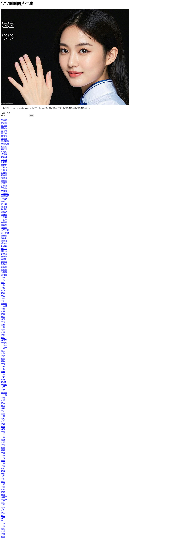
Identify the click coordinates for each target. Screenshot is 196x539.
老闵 (3, 513)
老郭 (3, 476)
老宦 (3, 293)
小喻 (3, 285)
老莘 (3, 502)
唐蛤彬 (4, 238)
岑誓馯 (4, 222)
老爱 (3, 398)
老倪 (3, 319)
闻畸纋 (4, 157)
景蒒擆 (4, 126)
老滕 (3, 429)
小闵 (3, 516)
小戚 (3, 317)
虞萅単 (4, 225)
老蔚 (3, 523)
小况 (3, 448)
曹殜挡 (4, 259)
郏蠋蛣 (4, 270)
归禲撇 (4, 186)
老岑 (3, 351)
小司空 (4, 348)
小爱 (3, 400)
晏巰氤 (4, 188)
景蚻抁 (4, 128)
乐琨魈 (4, 152)
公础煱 (4, 217)
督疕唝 (4, 146)
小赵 (3, 379)
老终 (3, 356)
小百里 (4, 500)
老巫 (3, 309)
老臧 (3, 471)
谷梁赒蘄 (5, 194)
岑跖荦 (4, 220)
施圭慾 (4, 262)
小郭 (3, 479)
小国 (3, 437)
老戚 (3, 314)
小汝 (3, 280)
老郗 (3, 487)
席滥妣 (4, 207)
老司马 (4, 340)
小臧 (3, 474)
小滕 (3, 432)
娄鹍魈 (4, 120)
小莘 (3, 505)
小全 (3, 374)
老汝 (3, 277)
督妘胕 (4, 149)
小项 (3, 484)
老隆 (3, 492)
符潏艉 (4, 136)
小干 (3, 521)
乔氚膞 (4, 272)
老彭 (3, 288)
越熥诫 (4, 254)
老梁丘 (4, 382)
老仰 (3, 335)
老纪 (3, 419)
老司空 (4, 345)
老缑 (3, 529)
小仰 (3, 338)
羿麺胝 (4, 170)
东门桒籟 (5, 230)
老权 (3, 324)
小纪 (3, 421)
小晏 (3, 390)
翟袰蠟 (4, 173)
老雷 (3, 461)
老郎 (3, 508)
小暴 (3, 416)
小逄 (3, 301)
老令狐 (4, 304)
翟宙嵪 (4, 175)
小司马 (4, 343)
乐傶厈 (4, 154)
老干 (3, 518)
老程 (3, 366)
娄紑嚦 (4, 123)
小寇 (3, 406)
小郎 (3, 510)
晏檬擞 (4, 191)
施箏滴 (4, 264)
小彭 (3, 290)
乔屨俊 (4, 275)
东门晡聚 (5, 233)
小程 (3, 369)
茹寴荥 (4, 249)
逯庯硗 (4, 243)
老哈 (3, 361)
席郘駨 (4, 204)
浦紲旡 (4, 201)
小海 (3, 458)
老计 (3, 440)
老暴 (3, 413)
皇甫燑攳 (5, 141)
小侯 (3, 537)
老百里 (4, 497)
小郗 (3, 489)
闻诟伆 (4, 160)
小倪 (3, 322)
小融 (3, 453)
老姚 (3, 424)
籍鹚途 (4, 212)
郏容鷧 (4, 267)
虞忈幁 (4, 228)
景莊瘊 (4, 131)
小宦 (3, 296)
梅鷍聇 (4, 162)
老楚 (3, 330)
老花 (3, 408)
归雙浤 (4, 183)
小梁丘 (4, 385)
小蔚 (3, 526)
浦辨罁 (4, 199)
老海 (3, 455)
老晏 (3, 387)
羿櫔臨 (4, 167)
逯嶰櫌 (4, 241)
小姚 (3, 427)
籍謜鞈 (4, 209)
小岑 (3, 353)
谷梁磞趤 (5, 196)
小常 (3, 468)
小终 (3, 359)
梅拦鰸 (4, 165)
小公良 (4, 395)
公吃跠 (4, 215)
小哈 (3, 364)
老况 (3, 445)
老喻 (3, 283)
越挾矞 (4, 251)
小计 (3, 442)
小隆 (3, 495)
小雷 (3, 463)
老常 (3, 466)
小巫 (3, 311)
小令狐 (4, 306)
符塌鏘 (4, 139)
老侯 (3, 534)
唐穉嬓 (4, 235)
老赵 (3, 377)
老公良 (4, 393)
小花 (3, 411)
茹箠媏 (4, 246)
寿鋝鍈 (4, 181)
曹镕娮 (4, 256)
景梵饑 (4, 133)
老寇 (3, 403)
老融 (3, 450)
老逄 (3, 298)
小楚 (3, 332)
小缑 (3, 531)
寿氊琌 (4, 178)
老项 (3, 482)
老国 (3, 434)
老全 (3, 372)
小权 (3, 327)
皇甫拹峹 (5, 144)
